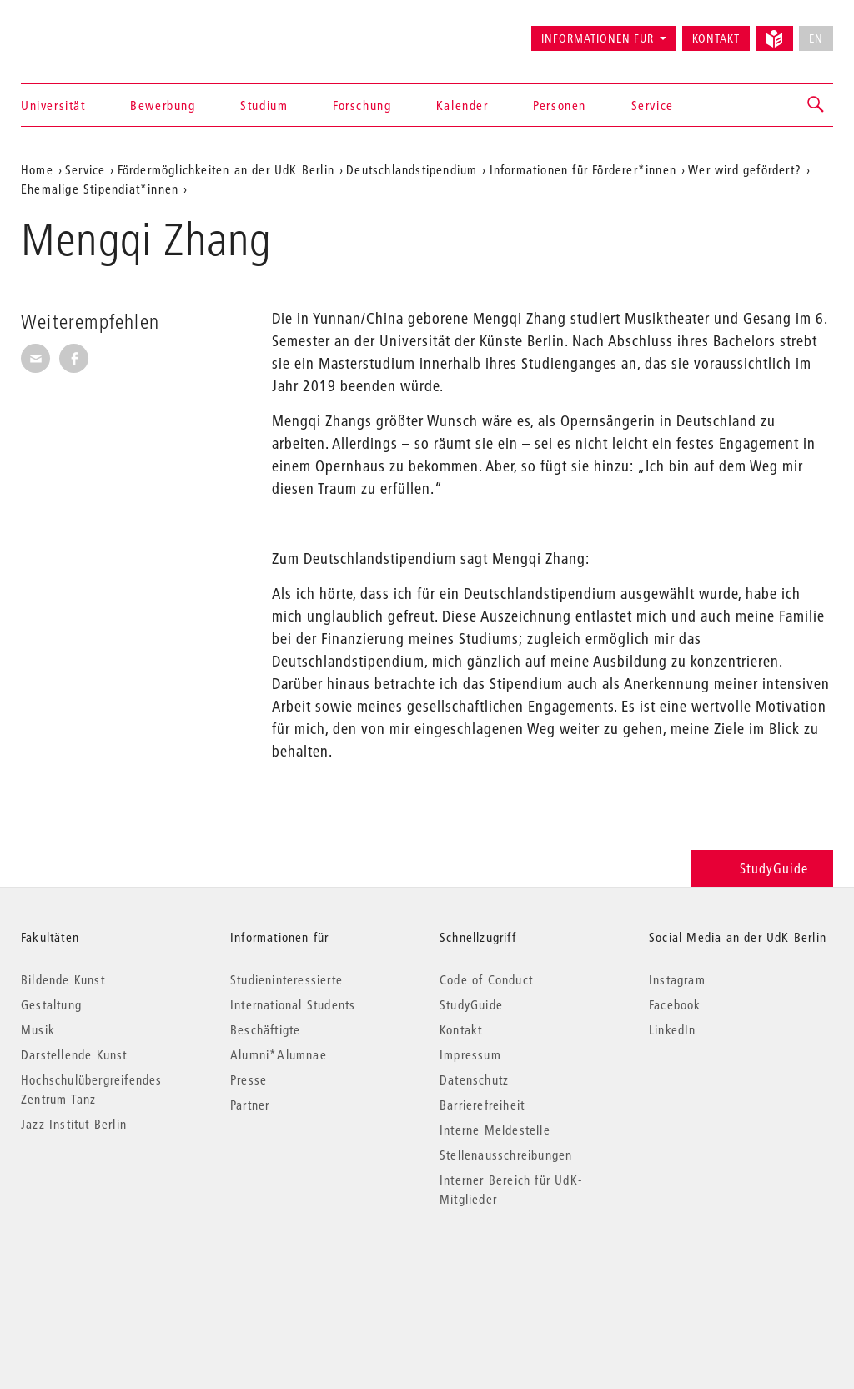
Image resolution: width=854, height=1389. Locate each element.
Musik (38, 1029)
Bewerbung (162, 105)
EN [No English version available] (816, 38)
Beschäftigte (265, 1029)
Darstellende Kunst (74, 1054)
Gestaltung (51, 1004)
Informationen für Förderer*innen (583, 169)
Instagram (677, 979)
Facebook (675, 1004)
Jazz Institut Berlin (74, 1123)
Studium (264, 105)
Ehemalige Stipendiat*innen (99, 188)
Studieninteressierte (286, 979)
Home (37, 169)
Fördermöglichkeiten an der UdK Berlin (226, 169)
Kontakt (716, 38)
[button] (816, 105)
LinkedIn (672, 1029)
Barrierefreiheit (482, 1104)
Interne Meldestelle (495, 1129)
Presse (248, 1079)
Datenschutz (474, 1079)
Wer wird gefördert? (744, 169)
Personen (559, 105)
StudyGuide (762, 868)
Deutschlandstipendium (411, 169)
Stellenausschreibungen (506, 1154)
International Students (292, 1004)
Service (652, 105)
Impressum (470, 1054)
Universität (53, 105)
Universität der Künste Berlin (86, 31)
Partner (249, 1104)
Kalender (462, 105)
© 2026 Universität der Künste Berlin (108, 1269)
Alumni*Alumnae (278, 1054)
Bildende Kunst (63, 979)
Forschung (362, 105)
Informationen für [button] (597, 38)
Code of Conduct (486, 979)
